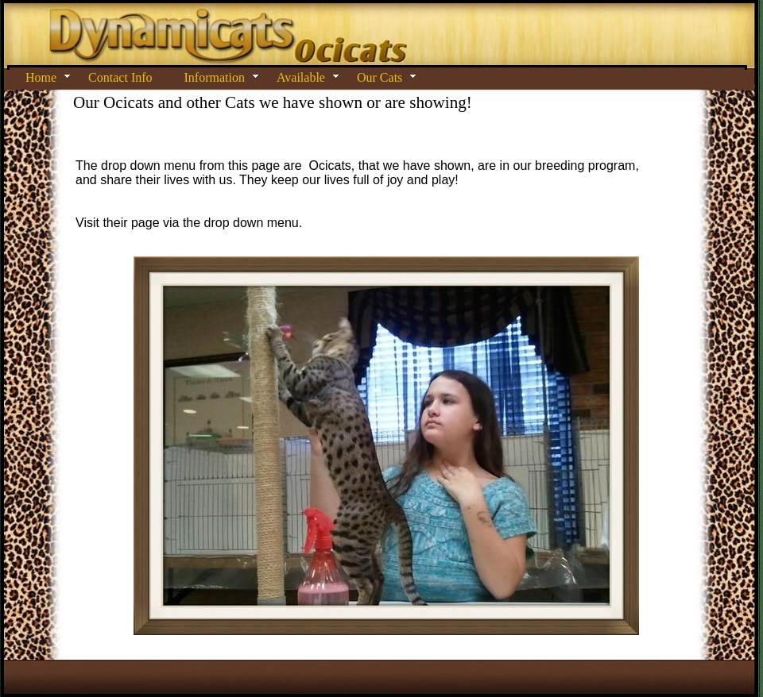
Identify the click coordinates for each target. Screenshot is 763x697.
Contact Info (120, 77)
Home (40, 77)
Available (301, 77)
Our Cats (379, 77)
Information (214, 77)
